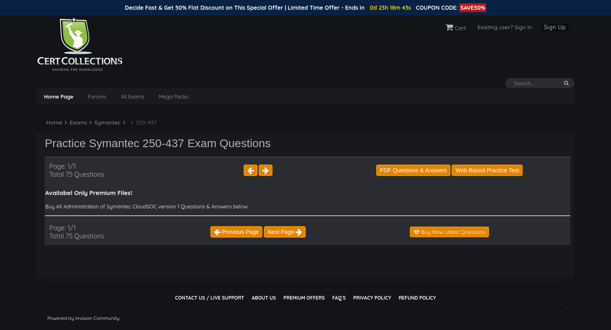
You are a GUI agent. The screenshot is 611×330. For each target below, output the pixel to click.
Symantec (105, 122)
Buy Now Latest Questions (449, 232)
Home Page (58, 96)
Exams (76, 122)
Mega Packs (174, 96)
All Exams (132, 96)
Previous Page (236, 232)
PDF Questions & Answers (413, 170)
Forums (97, 96)
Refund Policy (417, 298)
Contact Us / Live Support (209, 298)
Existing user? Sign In (505, 27)
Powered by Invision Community (83, 318)
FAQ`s (338, 298)
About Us (264, 298)
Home (53, 122)
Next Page (285, 232)
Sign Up (555, 27)
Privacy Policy (372, 298)
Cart (456, 28)
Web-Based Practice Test (487, 170)
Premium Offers (304, 298)
